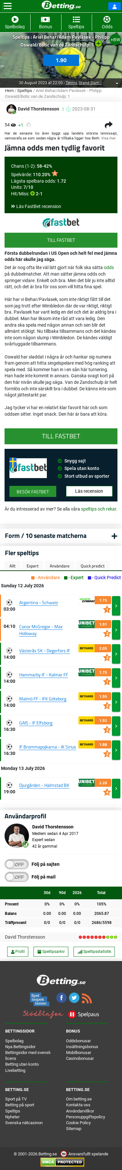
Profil (18, 951)
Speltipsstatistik (94, 951)
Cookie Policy (78, 1122)
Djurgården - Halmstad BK (44, 785)
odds (109, 267)
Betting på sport (19, 1104)
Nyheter (12, 1116)
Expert (33, 566)
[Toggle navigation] (7, 6)
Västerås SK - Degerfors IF (44, 650)
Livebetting (15, 1070)
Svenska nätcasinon (24, 1122)
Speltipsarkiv (51, 951)
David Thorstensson (25, 937)
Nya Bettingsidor (20, 1046)
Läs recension (89, 491)
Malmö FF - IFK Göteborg (42, 698)
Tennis (71, 83)
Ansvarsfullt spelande (84, 1153)
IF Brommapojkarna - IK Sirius (47, 746)
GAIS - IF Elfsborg (35, 722)
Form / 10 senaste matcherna (46, 535)
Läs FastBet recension (38, 206)
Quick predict (93, 566)
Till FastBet (61, 240)
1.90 (61, 60)
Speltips (24, 90)
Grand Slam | (90, 83)
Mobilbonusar (78, 1052)
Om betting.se (79, 1099)
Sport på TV (16, 1099)
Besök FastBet (33, 491)
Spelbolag (14, 1040)
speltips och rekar (98, 509)
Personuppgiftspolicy (85, 1116)
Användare (60, 566)
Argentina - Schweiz (38, 602)
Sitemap (73, 1128)
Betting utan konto (22, 1064)
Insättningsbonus (82, 1046)
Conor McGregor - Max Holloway (40, 630)
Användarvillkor (80, 1111)
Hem (9, 90)
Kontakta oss (78, 1104)
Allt (12, 566)
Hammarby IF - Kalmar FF (43, 674)
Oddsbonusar (78, 1040)
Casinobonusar (80, 1058)
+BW (115, 39)
